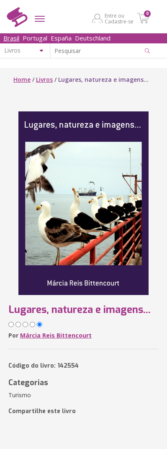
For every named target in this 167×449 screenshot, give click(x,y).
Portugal (35, 38)
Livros (44, 79)
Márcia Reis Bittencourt (56, 335)
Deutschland (92, 38)
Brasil (11, 38)
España (61, 38)
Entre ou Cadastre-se (119, 18)
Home (22, 79)
